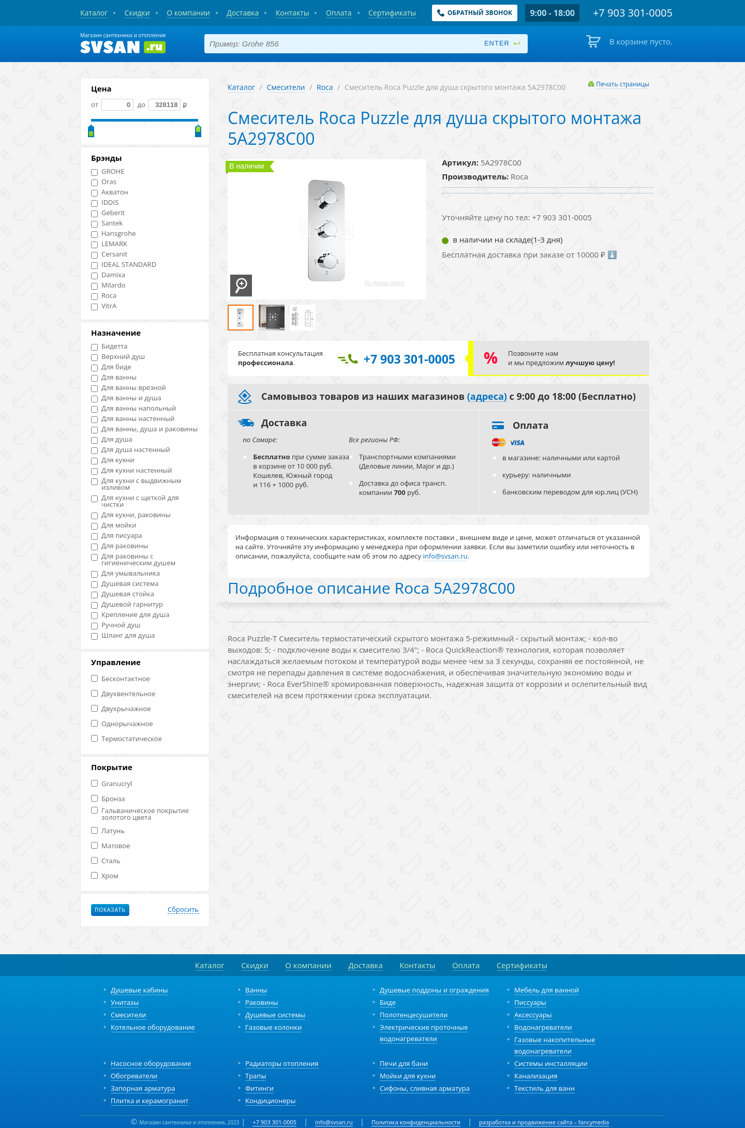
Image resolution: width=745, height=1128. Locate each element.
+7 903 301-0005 (274, 1122)
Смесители (286, 87)
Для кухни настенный (131, 470)
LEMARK (109, 243)
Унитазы (125, 1002)
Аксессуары (533, 1014)
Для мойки (114, 525)
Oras (103, 181)
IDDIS (104, 202)
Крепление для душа (130, 614)
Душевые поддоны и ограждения (434, 990)
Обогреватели (134, 1075)
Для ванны (114, 377)
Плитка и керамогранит (149, 1100)
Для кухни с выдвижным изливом (136, 484)
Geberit (108, 212)
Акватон (109, 192)
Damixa (108, 275)
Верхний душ (118, 356)
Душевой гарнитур (127, 604)
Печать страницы (622, 84)
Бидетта (109, 346)
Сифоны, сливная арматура (425, 1088)
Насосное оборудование (151, 1063)
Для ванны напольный (133, 408)
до (158, 104)
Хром (104, 876)
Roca (103, 295)
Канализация (535, 1075)
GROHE (107, 171)
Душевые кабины (139, 990)
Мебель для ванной (546, 990)
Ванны (256, 990)
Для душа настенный (130, 449)
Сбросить (183, 910)
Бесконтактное (120, 678)
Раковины (261, 1002)
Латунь (108, 831)
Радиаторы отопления (282, 1063)
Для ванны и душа (126, 398)
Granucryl (111, 783)
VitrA (103, 306)
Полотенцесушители (414, 1014)
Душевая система (124, 583)
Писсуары (530, 1002)
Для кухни (112, 460)
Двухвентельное (123, 693)
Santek (107, 223)
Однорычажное (122, 723)
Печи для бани (404, 1063)
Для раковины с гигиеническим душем (133, 559)
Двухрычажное (121, 708)
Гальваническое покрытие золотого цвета (140, 814)
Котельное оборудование (153, 1027)
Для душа (111, 439)
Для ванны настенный (132, 418)
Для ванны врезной (128, 387)
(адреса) (487, 397)
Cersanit (109, 254)
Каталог (241, 87)
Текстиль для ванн (544, 1088)
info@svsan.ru (334, 1122)
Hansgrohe (113, 233)
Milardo (108, 285)
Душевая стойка (122, 594)
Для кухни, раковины (131, 515)
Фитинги (259, 1088)
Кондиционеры (270, 1100)
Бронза (108, 798)
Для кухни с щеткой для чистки (135, 501)
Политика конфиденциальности (415, 1122)
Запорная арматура (143, 1088)
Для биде (111, 367)
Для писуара (116, 535)
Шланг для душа (123, 635)
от (112, 104)
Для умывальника (125, 573)
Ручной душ (115, 625)
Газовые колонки (273, 1027)
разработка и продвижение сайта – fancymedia (544, 1122)
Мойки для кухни (408, 1075)
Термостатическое (126, 738)
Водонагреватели (543, 1027)
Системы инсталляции (551, 1063)
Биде (388, 1002)
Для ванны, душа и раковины (144, 429)
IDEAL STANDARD (123, 264)
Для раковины (119, 546)
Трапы (255, 1075)
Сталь (106, 861)
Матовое (110, 846)
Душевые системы (275, 1014)
